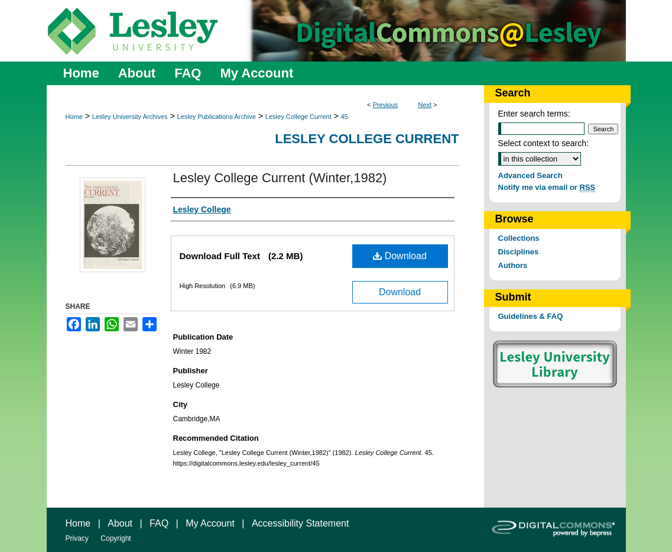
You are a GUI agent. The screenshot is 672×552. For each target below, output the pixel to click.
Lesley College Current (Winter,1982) (280, 177)
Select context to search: (543, 143)
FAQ (159, 523)
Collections (519, 238)
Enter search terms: (534, 113)
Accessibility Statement (300, 523)
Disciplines (518, 251)
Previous (385, 104)
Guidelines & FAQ (530, 316)
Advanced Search (530, 175)
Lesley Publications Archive (216, 116)
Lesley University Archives (130, 116)
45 (344, 116)
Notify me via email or (547, 187)
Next (424, 104)
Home (74, 116)
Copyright (115, 538)
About (120, 523)
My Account (210, 523)
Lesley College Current (298, 116)
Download (400, 256)
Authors (513, 265)
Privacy (77, 538)
